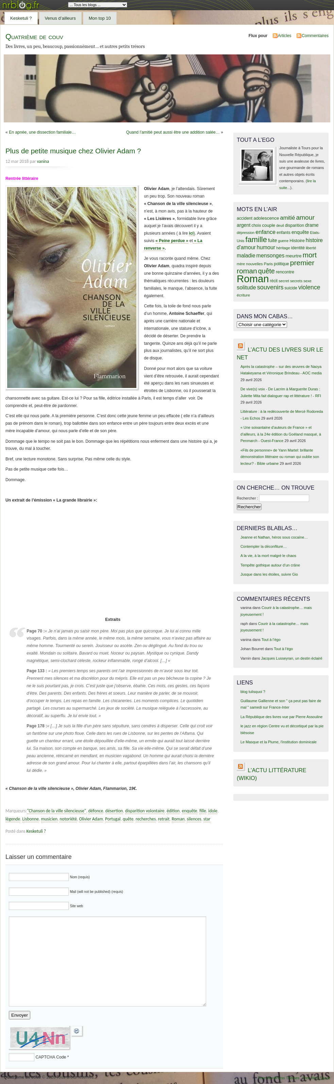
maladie (246, 255)
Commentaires (315, 35)
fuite (272, 240)
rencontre (285, 271)
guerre (283, 241)
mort (310, 255)
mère (241, 264)
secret (284, 281)
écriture (243, 295)
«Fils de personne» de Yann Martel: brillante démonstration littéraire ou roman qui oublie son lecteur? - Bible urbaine (279, 456)
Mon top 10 (100, 18)
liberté (311, 248)
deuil (280, 225)
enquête (189, 811)
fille (202, 811)
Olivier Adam (91, 819)
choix (256, 225)
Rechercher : (247, 498)
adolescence (266, 218)
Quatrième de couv (34, 36)
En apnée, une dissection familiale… (42, 132)
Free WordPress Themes (278, 1078)
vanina (43, 161)
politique (281, 263)
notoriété (68, 819)
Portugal (112, 819)
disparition (294, 225)
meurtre (293, 255)
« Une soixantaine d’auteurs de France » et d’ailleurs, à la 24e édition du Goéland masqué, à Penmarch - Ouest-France (280, 434)
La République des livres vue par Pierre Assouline (281, 717)
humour (266, 247)
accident (244, 218)
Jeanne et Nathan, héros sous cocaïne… (274, 537)
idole (212, 811)
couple (268, 225)
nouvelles (254, 263)
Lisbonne (30, 819)
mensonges (270, 255)
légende (12, 819)
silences (194, 819)
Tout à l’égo (271, 640)
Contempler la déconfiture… (263, 546)
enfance (265, 232)
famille (256, 239)
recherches (146, 819)
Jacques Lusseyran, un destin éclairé (291, 658)
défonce (95, 811)
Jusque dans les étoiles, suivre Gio (269, 574)
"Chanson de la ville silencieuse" (56, 811)
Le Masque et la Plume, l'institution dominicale (278, 742)
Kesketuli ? (21, 18)
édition (173, 811)
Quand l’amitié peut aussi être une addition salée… (173, 132)
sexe (307, 281)
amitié (287, 218)
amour (305, 217)
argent (243, 225)
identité (298, 247)
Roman (178, 819)
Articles (284, 35)
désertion (114, 811)
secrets (296, 281)
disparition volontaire (145, 811)
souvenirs (270, 287)
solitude (246, 287)
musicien (49, 819)
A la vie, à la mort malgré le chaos (268, 556)
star (206, 819)
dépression (245, 233)
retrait (164, 819)
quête (128, 819)
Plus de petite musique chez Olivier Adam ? (73, 151)
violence (309, 287)
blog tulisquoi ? (252, 692)
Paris (268, 263)
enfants (283, 232)
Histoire (296, 240)
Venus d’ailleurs (60, 18)
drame (312, 225)
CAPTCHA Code (50, 1057)
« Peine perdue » (171, 240)
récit (274, 280)
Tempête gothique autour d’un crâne (270, 565)
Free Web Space (316, 1078)
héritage (283, 248)
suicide (291, 288)
